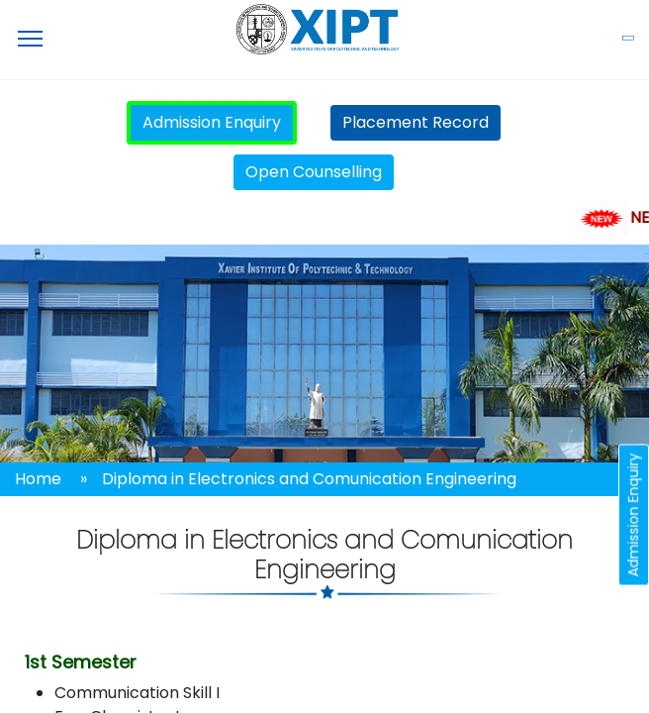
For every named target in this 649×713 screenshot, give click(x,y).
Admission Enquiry (211, 122)
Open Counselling (313, 171)
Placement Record (415, 122)
